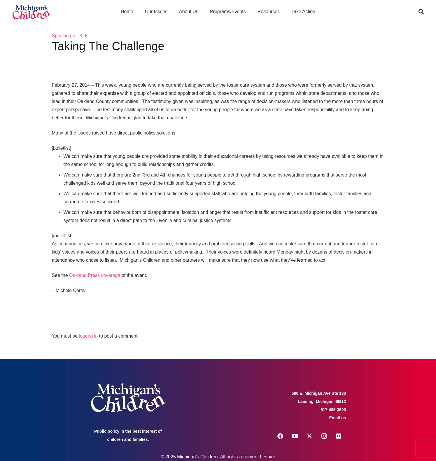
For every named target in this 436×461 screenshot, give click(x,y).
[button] (421, 11)
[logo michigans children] (31, 12)
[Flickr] (338, 436)
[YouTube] (295, 436)
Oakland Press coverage (94, 275)
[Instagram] (324, 436)
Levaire (267, 456)
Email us (337, 417)
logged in (88, 335)
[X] (309, 436)
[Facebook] (280, 436)
